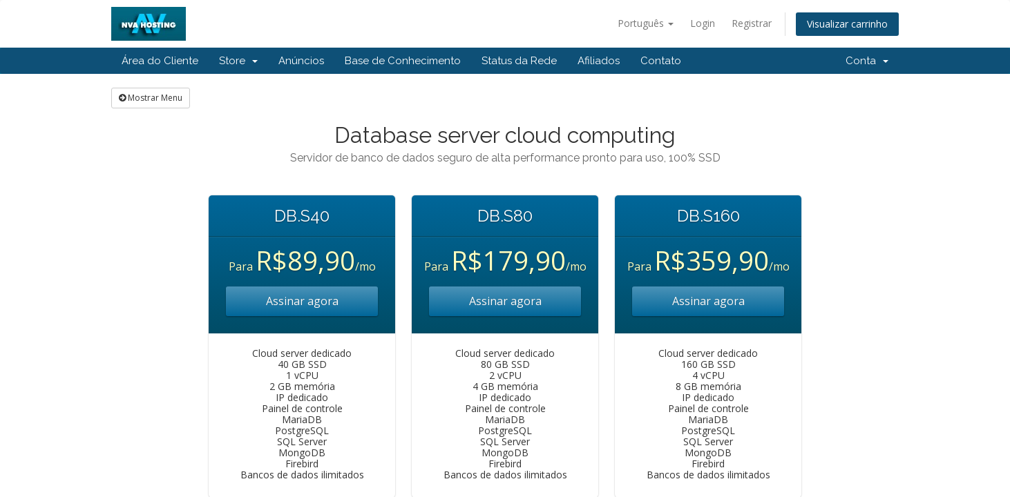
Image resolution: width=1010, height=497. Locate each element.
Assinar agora (302, 301)
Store (238, 61)
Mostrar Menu (150, 98)
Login (702, 23)
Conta (867, 61)
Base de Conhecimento (403, 61)
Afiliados (599, 61)
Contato (660, 61)
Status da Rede (519, 61)
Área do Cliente (160, 61)
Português (646, 23)
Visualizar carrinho (847, 23)
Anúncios (301, 61)
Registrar (752, 23)
